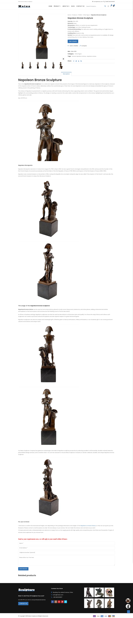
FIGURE (80, 15)
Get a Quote (73, 41)
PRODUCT (57, 6)
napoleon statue (91, 56)
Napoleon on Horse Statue (88, 525)
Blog (73, 6)
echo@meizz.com (97, 1)
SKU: (69, 51)
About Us (65, 6)
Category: (71, 54)
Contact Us (80, 6)
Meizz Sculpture (32, 616)
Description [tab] (66, 74)
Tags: (69, 56)
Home (50, 6)
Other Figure (86, 15)
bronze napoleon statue (79, 56)
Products (74, 15)
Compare (84, 46)
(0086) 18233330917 (109, 1)
